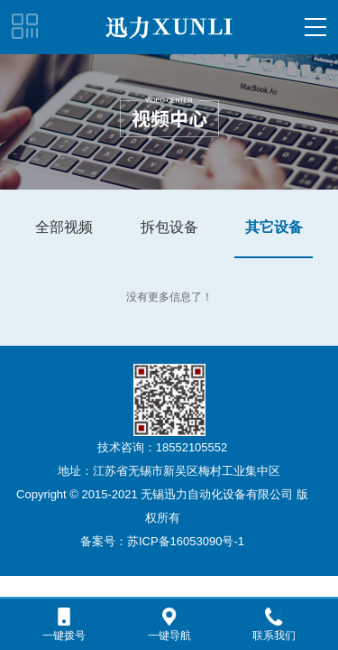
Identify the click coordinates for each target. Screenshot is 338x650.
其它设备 (274, 227)
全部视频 (64, 227)
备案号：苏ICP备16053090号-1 (162, 541)
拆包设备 (169, 227)
